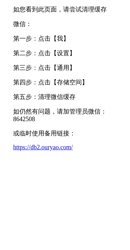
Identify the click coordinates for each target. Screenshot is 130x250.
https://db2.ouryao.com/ (43, 147)
